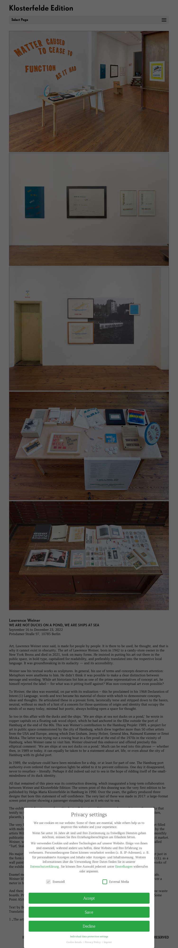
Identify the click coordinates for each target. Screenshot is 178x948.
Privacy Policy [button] (93, 941)
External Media (115, 881)
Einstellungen (123, 866)
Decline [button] (89, 926)
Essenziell (55, 881)
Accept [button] (89, 898)
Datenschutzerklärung (44, 866)
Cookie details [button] (74, 941)
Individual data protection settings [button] (89, 936)
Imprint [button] (108, 941)
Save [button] (89, 912)
